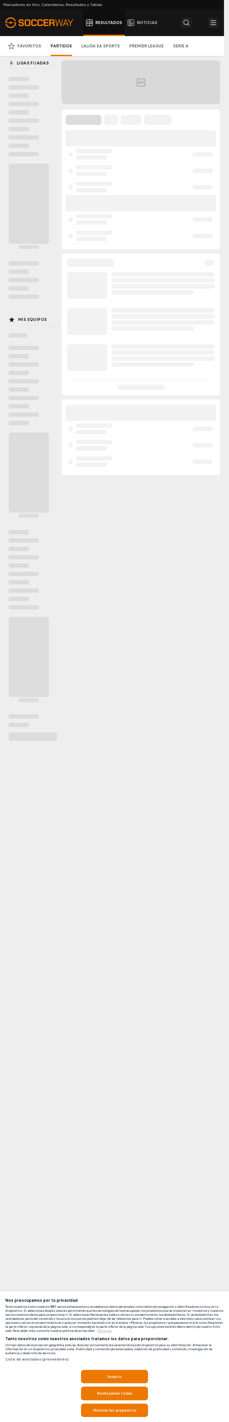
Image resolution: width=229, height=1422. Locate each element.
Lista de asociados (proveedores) (37, 1359)
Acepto (114, 1376)
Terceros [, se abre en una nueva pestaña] (104, 1331)
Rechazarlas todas (114, 1393)
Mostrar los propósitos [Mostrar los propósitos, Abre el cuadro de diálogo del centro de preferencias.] (114, 1410)
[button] (186, 22)
